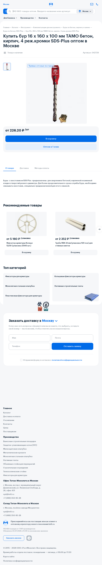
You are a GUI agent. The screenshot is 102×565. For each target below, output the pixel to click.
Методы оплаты (42, 168)
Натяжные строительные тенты (68, 298)
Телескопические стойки (14, 472)
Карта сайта (8, 557)
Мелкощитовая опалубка (15, 449)
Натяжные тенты (10, 460)
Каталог (7, 413)
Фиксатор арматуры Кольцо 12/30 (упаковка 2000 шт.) (19, 244)
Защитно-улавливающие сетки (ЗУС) (20, 445)
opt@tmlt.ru (8, 494)
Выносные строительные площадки (19, 441)
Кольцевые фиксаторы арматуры (69, 276)
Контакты (43, 18)
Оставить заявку (72, 382)
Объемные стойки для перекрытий (19, 464)
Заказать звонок (13, 538)
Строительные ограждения (15, 468)
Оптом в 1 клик (51, 147)
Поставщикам (9, 432)
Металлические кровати (14, 453)
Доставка (24, 168)
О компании (8, 420)
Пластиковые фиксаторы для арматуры (23, 319)
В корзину (51, 139)
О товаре (9, 168)
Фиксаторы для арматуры (17, 276)
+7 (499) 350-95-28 (12, 498)
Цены (5, 428)
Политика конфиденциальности (17, 561)
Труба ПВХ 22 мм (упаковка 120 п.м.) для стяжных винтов (73, 244)
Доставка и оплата (11, 416)
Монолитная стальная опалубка (20, 298)
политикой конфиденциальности (67, 396)
